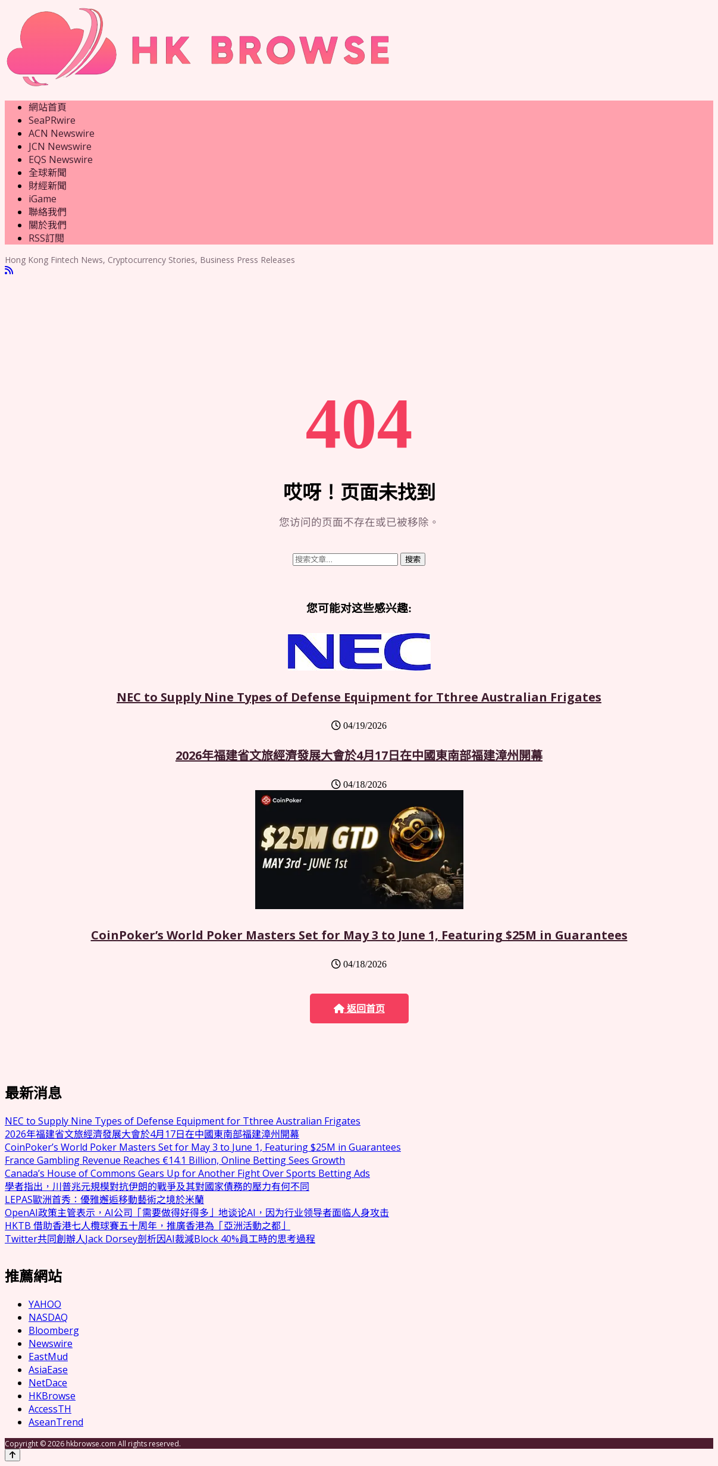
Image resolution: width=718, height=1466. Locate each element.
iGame (43, 198)
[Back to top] (12, 1455)
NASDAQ (48, 1317)
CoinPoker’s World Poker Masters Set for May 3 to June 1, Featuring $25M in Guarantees (359, 935)
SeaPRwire (52, 120)
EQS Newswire (61, 159)
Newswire (51, 1343)
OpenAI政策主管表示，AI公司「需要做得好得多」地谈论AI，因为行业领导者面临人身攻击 (197, 1212)
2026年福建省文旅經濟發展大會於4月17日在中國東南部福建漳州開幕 (359, 755)
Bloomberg (54, 1330)
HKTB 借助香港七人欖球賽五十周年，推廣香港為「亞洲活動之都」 (147, 1225)
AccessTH (50, 1408)
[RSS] (9, 270)
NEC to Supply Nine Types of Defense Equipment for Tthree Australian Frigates (359, 697)
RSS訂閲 (46, 238)
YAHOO (45, 1304)
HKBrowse (52, 1395)
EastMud (48, 1356)
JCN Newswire (60, 146)
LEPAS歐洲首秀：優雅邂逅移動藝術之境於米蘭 (104, 1199)
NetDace (48, 1382)
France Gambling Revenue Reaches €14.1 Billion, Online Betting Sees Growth (175, 1160)
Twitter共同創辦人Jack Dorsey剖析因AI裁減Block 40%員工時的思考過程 (160, 1238)
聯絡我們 (48, 211)
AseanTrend (56, 1422)
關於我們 (48, 224)
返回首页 (359, 1009)
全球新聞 (48, 172)
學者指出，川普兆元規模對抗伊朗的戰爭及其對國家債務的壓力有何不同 (157, 1186)
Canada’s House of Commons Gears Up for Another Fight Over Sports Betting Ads (187, 1173)
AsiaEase (48, 1369)
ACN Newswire (62, 133)
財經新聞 (48, 185)
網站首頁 (48, 107)
